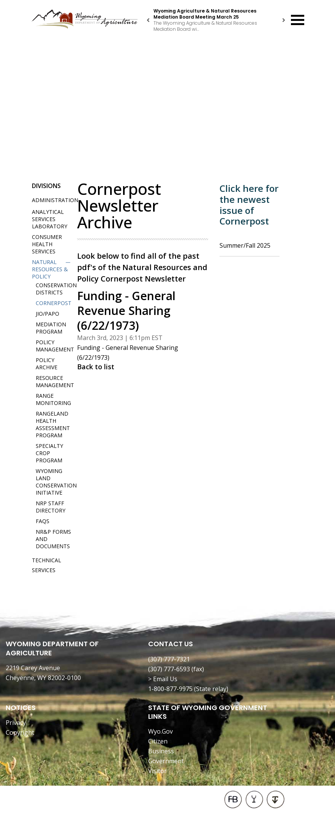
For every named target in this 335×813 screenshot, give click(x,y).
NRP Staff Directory (50, 507)
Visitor (157, 771)
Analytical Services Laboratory (49, 219)
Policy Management (55, 345)
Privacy (16, 722)
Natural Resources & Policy (50, 269)
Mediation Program (51, 328)
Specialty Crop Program (49, 453)
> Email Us (162, 679)
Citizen (158, 741)
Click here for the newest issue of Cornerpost (249, 204)
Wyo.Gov (160, 731)
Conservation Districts (56, 289)
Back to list (95, 366)
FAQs (42, 521)
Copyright (20, 732)
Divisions (46, 186)
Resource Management (55, 381)
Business (161, 751)
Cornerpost (53, 303)
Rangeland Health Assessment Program (53, 424)
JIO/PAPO (47, 313)
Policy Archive (46, 363)
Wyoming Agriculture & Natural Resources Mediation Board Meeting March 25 (204, 14)
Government (166, 761)
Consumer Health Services (47, 244)
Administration (55, 200)
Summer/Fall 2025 (245, 245)
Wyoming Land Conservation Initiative (56, 481)
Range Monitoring (53, 399)
